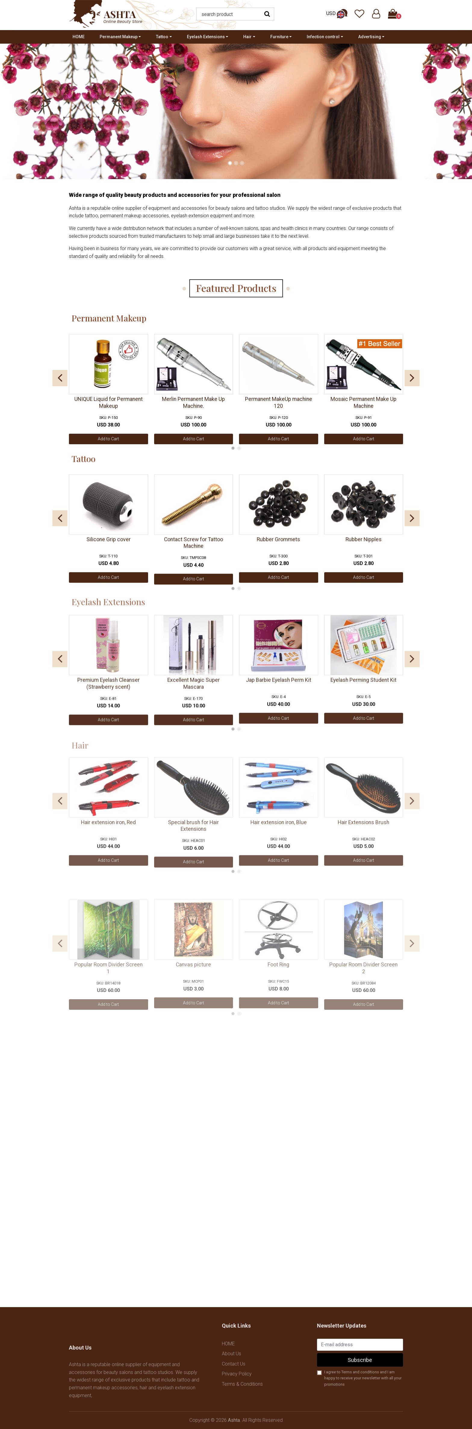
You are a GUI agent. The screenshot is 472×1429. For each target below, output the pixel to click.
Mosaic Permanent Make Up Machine (363, 406)
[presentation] (26, 108)
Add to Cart (108, 442)
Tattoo (162, 36)
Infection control (323, 36)
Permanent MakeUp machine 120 (278, 406)
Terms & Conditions (242, 1384)
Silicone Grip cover (108, 548)
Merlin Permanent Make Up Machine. (193, 406)
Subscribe (360, 1360)
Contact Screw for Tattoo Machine (193, 551)
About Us (231, 1353)
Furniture (279, 36)
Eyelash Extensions (206, 36)
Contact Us (233, 1364)
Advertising (369, 36)
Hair (247, 36)
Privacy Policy (237, 1374)
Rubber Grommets (278, 548)
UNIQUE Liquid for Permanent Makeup (108, 406)
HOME (79, 36)
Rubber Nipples (364, 548)
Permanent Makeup (119, 36)
